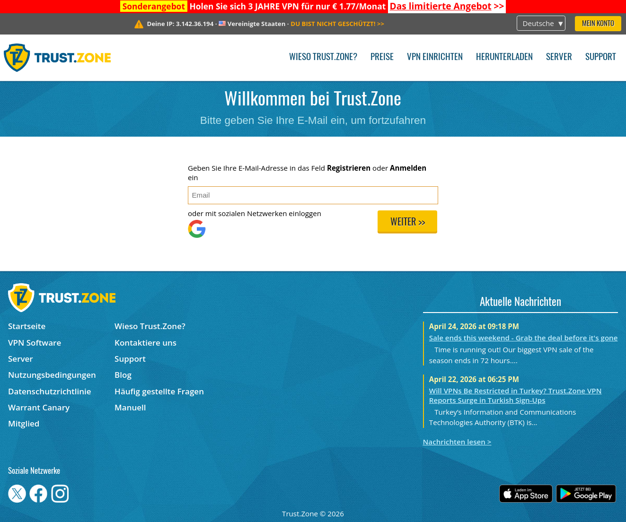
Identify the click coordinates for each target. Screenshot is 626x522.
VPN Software (34, 342)
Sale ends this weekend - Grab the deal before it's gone (523, 337)
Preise (382, 57)
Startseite (26, 326)
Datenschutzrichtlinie (49, 391)
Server (559, 57)
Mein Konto (598, 23)
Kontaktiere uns (145, 342)
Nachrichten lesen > (457, 441)
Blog (123, 374)
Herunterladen (504, 57)
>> (447, 6)
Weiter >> (407, 222)
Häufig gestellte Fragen (159, 391)
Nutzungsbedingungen (52, 374)
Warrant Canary (39, 407)
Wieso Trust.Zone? (323, 57)
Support (600, 57)
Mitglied (23, 423)
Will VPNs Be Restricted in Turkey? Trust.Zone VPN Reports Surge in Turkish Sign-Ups (515, 395)
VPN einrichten (435, 57)
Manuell (130, 407)
